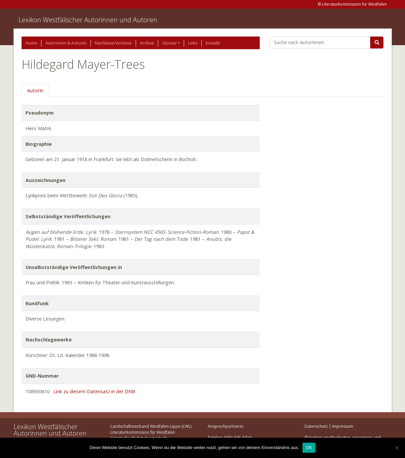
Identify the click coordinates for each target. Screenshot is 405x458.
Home (31, 43)
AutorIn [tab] (35, 90)
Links (192, 43)
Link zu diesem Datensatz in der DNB (94, 391)
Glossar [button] (169, 43)
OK (309, 447)
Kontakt (213, 43)
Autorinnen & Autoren (66, 43)
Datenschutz (316, 426)
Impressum (342, 426)
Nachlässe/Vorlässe (113, 43)
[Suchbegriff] (320, 42)
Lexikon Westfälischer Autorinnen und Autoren (88, 19)
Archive (147, 43)
